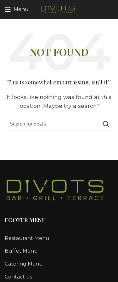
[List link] (59, 238)
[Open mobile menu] (17, 9)
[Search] (59, 124)
